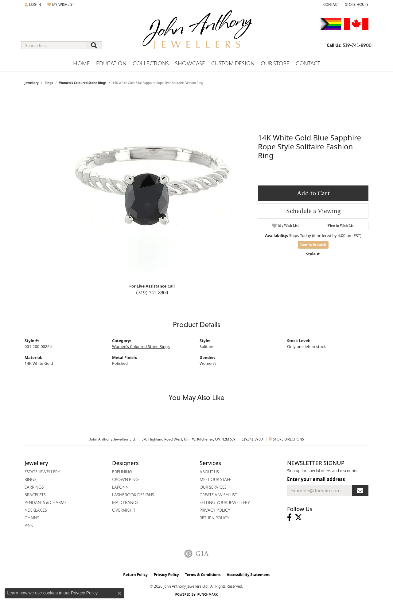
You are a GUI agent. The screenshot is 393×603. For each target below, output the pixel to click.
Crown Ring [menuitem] (125, 479)
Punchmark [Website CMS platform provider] (207, 594)
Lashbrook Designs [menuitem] (133, 494)
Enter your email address (316, 479)
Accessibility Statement (248, 574)
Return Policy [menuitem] (214, 517)
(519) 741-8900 (152, 292)
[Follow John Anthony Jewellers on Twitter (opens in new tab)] (298, 517)
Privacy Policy (166, 574)
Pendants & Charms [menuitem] (46, 502)
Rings (49, 83)
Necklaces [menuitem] (36, 510)
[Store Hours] (356, 4)
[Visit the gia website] (196, 553)
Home (81, 63)
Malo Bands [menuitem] (125, 502)
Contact (308, 63)
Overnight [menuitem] (123, 510)
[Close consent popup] (119, 593)
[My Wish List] (60, 4)
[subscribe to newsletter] (360, 490)
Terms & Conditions (203, 574)
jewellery (32, 83)
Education (111, 63)
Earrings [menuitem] (34, 487)
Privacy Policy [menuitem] (215, 510)
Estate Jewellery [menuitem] (42, 471)
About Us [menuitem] (209, 471)
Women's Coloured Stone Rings (83, 83)
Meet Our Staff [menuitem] (215, 479)
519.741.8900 (252, 439)
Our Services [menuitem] (213, 487)
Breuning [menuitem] (122, 471)
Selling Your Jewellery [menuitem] (225, 502)
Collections (151, 63)
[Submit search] (94, 45)
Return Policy (135, 574)
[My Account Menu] (33, 4)
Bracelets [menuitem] (35, 494)
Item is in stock (313, 244)
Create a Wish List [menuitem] (218, 494)
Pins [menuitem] (29, 525)
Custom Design (233, 63)
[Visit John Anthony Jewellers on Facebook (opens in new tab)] (289, 517)
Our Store (275, 63)
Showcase (190, 63)
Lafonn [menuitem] (120, 487)
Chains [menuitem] (32, 517)
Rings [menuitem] (31, 479)
